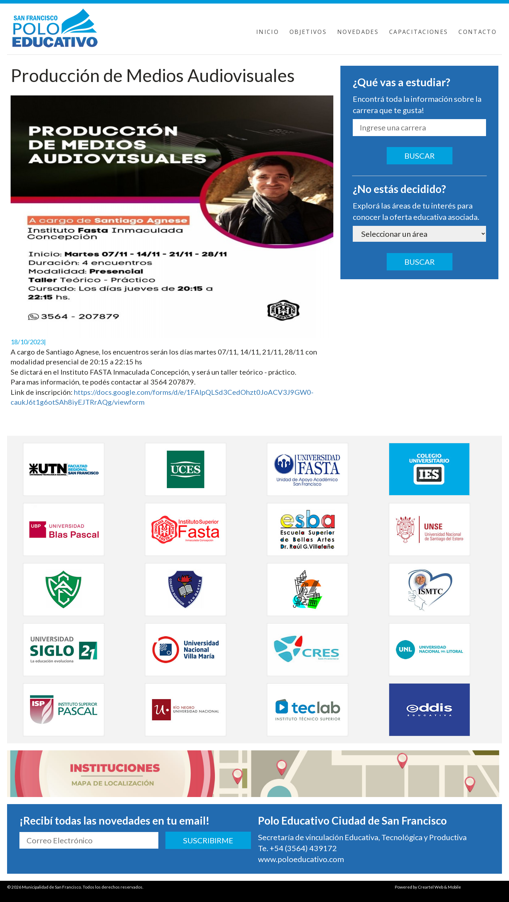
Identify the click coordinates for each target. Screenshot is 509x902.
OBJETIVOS (308, 32)
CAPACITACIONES (418, 32)
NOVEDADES (358, 32)
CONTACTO (477, 32)
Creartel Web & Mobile (439, 887)
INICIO (267, 32)
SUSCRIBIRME (208, 840)
